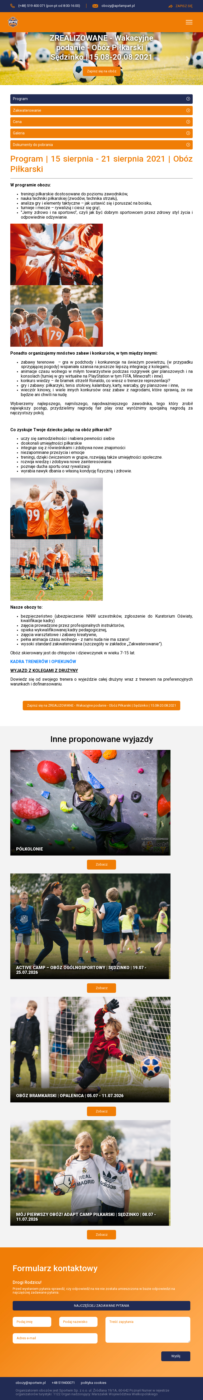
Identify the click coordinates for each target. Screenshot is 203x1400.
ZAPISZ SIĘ (180, 6)
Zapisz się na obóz (101, 71)
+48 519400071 (63, 1383)
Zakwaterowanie (27, 110)
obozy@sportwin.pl (31, 1383)
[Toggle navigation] (189, 22)
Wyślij (175, 1356)
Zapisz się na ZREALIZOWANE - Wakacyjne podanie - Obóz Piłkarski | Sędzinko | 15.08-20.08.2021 (101, 705)
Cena (17, 122)
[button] (15, 58)
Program (20, 99)
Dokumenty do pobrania (33, 145)
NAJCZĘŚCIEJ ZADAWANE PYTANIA (101, 1306)
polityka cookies (93, 1383)
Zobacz (102, 864)
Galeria (19, 133)
